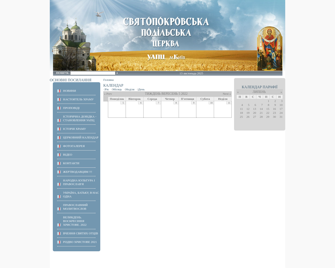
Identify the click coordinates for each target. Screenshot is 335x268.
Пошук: (63, 73)
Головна (108, 80)
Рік (107, 89)
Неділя (130, 89)
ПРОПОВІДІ (71, 108)
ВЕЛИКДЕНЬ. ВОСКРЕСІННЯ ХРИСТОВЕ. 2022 (75, 221)
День (141, 89)
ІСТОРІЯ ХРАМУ (74, 129)
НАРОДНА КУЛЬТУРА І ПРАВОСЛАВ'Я (79, 182)
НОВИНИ (69, 90)
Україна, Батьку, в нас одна (81, 194)
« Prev (108, 93)
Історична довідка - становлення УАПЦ (79, 118)
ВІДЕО (67, 154)
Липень (259, 92)
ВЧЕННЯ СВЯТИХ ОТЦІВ (80, 233)
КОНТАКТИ (71, 163)
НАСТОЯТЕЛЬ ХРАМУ (78, 99)
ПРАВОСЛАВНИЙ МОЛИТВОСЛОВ (75, 206)
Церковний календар (80, 137)
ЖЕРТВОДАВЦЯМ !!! (77, 171)
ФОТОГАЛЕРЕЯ (74, 146)
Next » (227, 93)
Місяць (117, 89)
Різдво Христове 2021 (80, 242)
